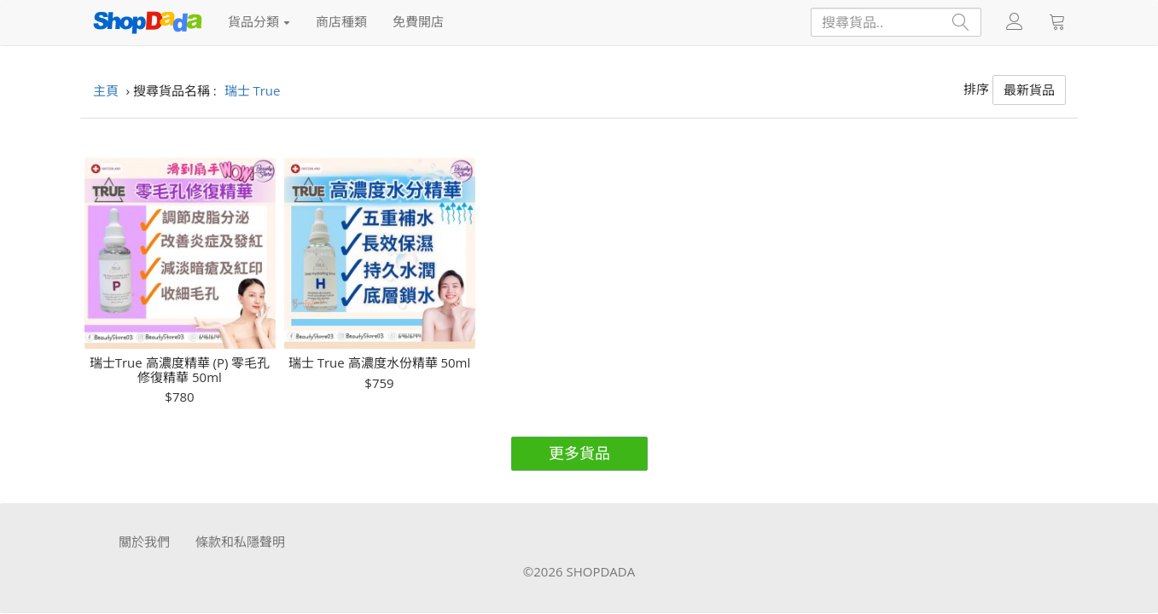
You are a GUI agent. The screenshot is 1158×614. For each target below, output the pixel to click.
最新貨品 (1029, 89)
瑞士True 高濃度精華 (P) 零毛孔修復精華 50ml (180, 370)
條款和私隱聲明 (240, 541)
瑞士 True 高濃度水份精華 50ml (379, 363)
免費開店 (418, 21)
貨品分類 (259, 21)
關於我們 (144, 541)
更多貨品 (579, 453)
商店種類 (341, 21)
